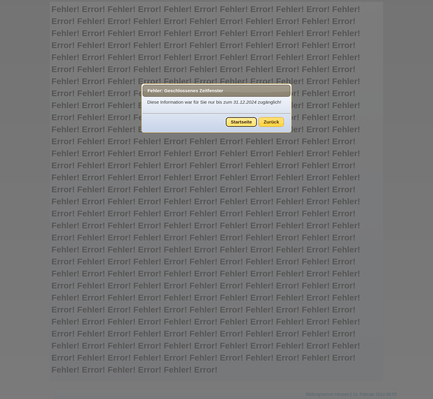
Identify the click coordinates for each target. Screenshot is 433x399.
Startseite (241, 121)
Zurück (271, 121)
